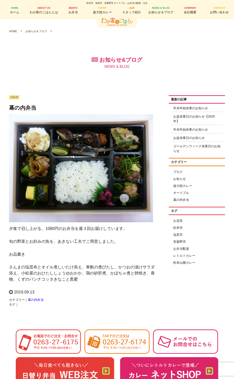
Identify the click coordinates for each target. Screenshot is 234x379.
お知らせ (179, 179)
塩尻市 (178, 234)
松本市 (178, 227)
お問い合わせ (219, 10)
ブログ (178, 172)
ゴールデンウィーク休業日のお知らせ (196, 148)
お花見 (178, 220)
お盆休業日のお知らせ (189, 138)
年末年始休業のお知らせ (190, 108)
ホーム (14, 10)
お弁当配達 (181, 248)
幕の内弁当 (36, 300)
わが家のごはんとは (44, 10)
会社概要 (190, 10)
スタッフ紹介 (131, 10)
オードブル (181, 193)
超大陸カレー (102, 10)
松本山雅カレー (184, 262)
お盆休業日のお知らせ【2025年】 (194, 119)
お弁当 (73, 10)
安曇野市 (179, 241)
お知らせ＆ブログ (160, 10)
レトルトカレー (184, 255)
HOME (13, 31)
